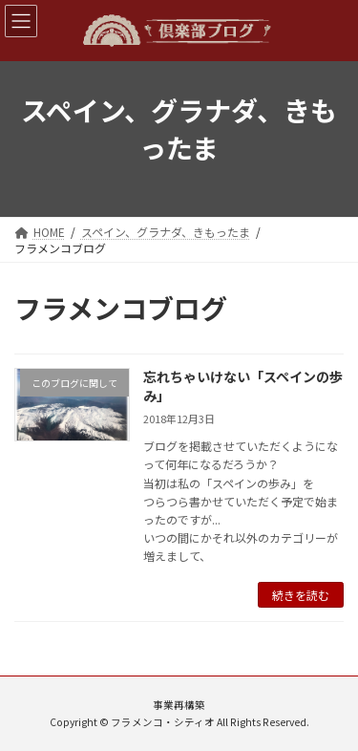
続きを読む (300, 595)
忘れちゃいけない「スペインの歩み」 (243, 386)
